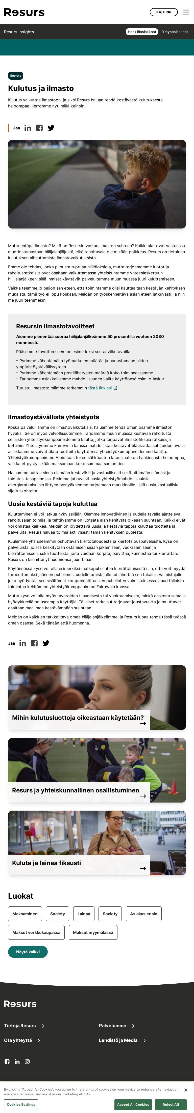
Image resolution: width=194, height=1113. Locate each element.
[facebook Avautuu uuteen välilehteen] (7, 1062)
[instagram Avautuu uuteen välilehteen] (27, 1062)
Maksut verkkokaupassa (36, 932)
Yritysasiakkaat (175, 32)
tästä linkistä (102, 387)
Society (15, 75)
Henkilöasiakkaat (142, 32)
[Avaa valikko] (186, 12)
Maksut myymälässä (93, 932)
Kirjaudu (163, 12)
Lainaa (84, 913)
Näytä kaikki (28, 951)
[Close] (185, 1094)
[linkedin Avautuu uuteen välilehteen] (17, 1062)
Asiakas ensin (143, 913)
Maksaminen (25, 913)
